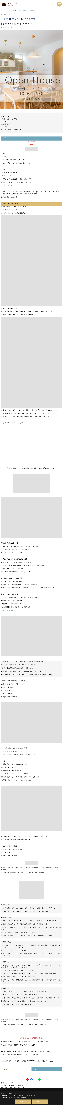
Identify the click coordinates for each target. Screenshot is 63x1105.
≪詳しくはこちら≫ (7, 610)
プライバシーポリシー (22, 1095)
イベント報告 (36, 1069)
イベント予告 (6, 1069)
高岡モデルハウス (6, 156)
